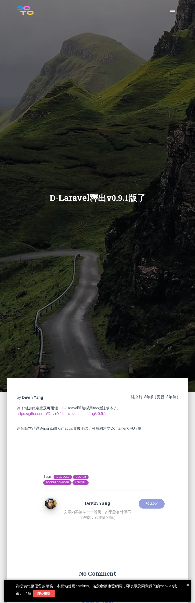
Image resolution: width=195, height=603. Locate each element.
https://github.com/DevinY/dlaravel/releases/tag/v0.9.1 (61, 413)
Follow (152, 503)
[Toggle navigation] (172, 11)
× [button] (187, 585)
